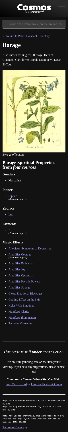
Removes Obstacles (20, 324)
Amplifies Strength (20, 288)
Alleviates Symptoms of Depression (30, 249)
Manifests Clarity (19, 311)
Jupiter (13, 196)
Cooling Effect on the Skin (24, 300)
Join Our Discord (16, 384)
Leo (11, 214)
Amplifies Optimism (21, 276)
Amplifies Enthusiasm (22, 264)
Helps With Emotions (21, 305)
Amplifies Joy (17, 270)
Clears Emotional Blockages (25, 294)
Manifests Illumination (22, 317)
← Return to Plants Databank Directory (26, 36)
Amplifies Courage (20, 255)
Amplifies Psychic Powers (24, 282)
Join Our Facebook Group (46, 384)
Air (11, 230)
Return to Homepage (15, 427)
